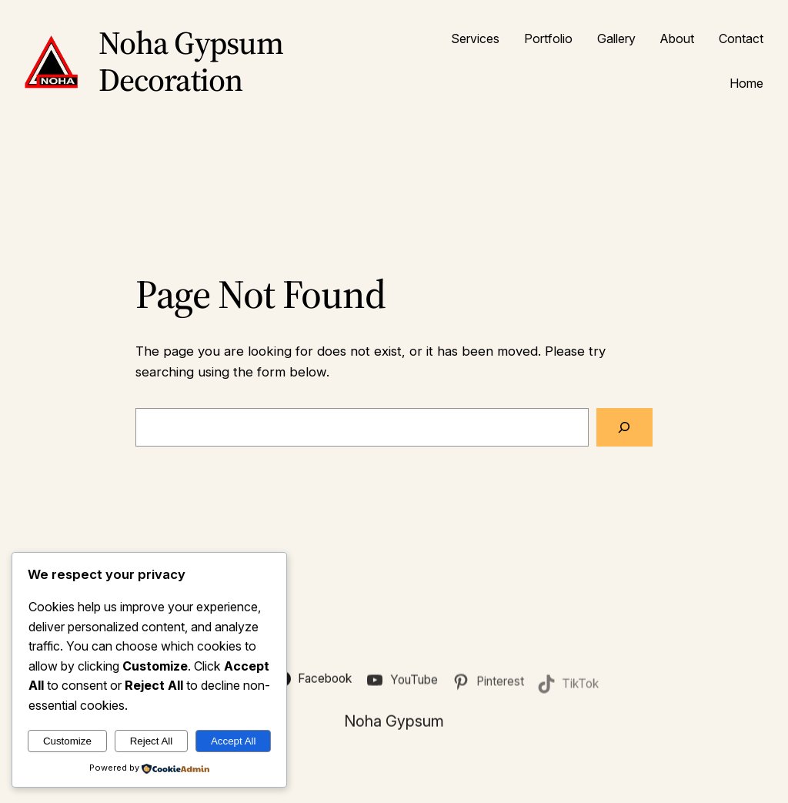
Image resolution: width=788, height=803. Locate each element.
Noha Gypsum (394, 723)
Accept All (233, 741)
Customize (67, 741)
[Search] (624, 427)
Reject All (151, 741)
